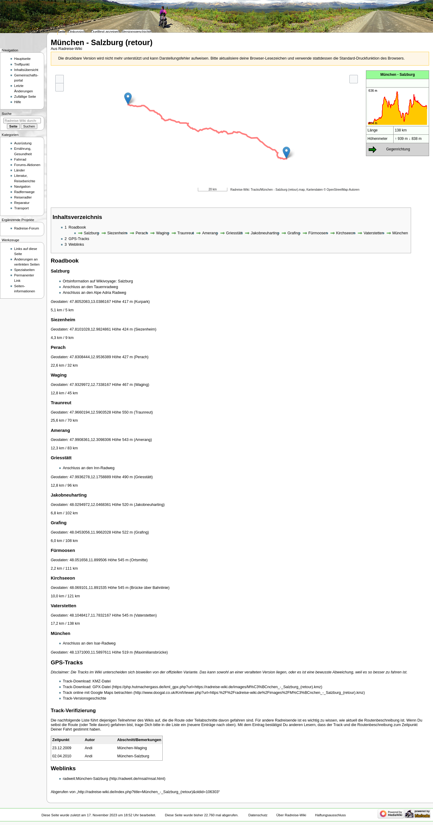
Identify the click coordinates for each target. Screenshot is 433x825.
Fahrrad (20, 159)
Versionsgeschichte (137, 31)
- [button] (59, 87)
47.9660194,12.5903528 (90, 412)
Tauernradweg (106, 287)
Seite (62, 31)
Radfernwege (24, 192)
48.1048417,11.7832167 (90, 615)
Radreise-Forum (26, 228)
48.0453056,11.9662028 (90, 532)
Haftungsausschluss (330, 815)
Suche (7, 113)
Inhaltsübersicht (26, 70)
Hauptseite (22, 58)
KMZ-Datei (102, 681)
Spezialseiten (24, 270)
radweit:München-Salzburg (85, 779)
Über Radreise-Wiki (291, 815)
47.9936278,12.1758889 (90, 477)
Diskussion (76, 31)
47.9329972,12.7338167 (90, 385)
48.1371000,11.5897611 (90, 652)
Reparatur (21, 203)
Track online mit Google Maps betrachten (98, 693)
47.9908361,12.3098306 (90, 440)
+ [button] (59, 79)
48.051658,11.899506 (87, 560)
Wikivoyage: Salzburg (114, 281)
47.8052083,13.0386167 (90, 302)
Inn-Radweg (104, 468)
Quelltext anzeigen (105, 31)
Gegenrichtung (398, 149)
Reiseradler (23, 197)
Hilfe (17, 102)
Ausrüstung (23, 143)
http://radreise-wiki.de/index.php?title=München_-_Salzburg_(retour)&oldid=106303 (148, 792)
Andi (88, 748)
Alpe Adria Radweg (110, 293)
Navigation (22, 186)
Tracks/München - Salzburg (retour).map (278, 189)
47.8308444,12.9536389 (90, 357)
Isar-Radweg (104, 643)
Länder (19, 170)
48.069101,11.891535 (87, 588)
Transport (21, 208)
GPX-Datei (102, 687)
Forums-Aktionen (27, 165)
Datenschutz (258, 815)
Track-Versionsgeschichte (84, 698)
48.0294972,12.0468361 (90, 505)
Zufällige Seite (25, 96)
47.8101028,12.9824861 (90, 329)
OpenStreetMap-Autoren (343, 189)
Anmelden (418, 2)
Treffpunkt (21, 64)
